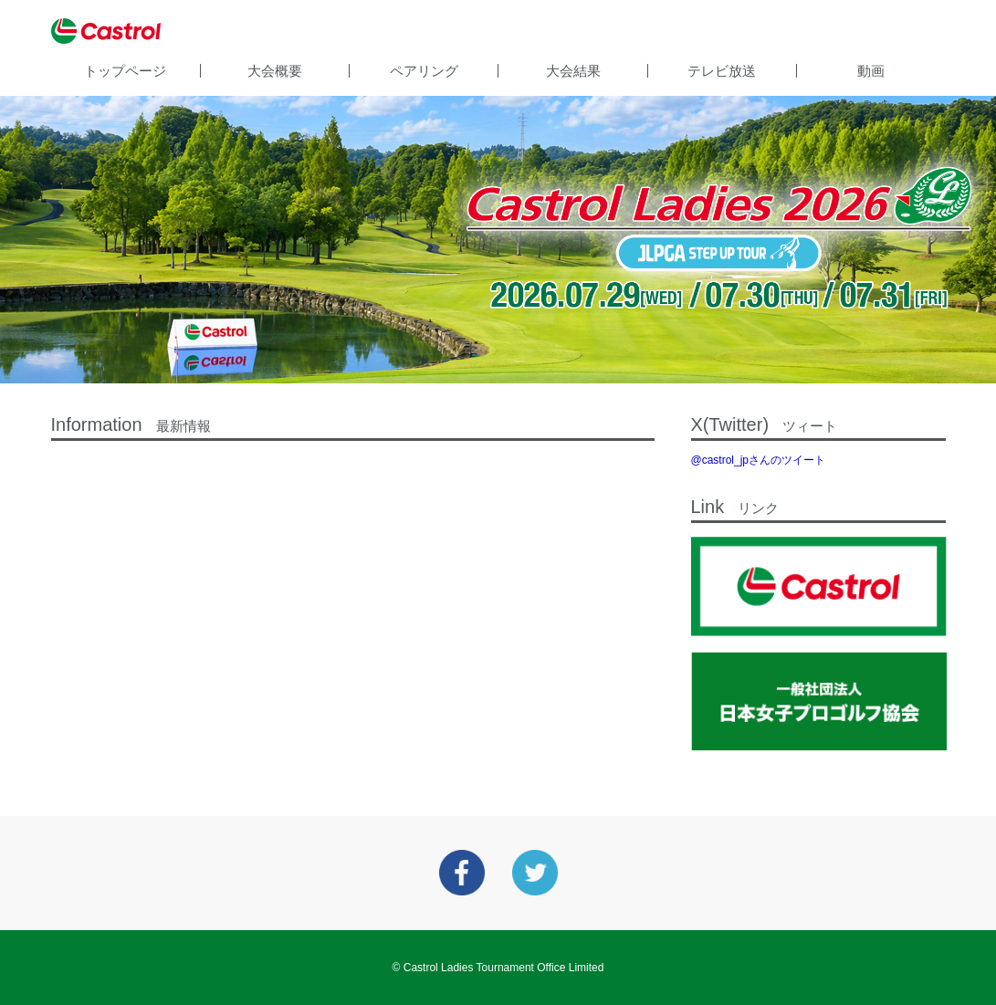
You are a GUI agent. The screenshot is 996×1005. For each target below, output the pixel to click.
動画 (871, 71)
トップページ (125, 71)
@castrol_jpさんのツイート (758, 460)
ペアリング (424, 71)
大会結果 (573, 71)
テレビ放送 (721, 71)
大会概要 (274, 71)
